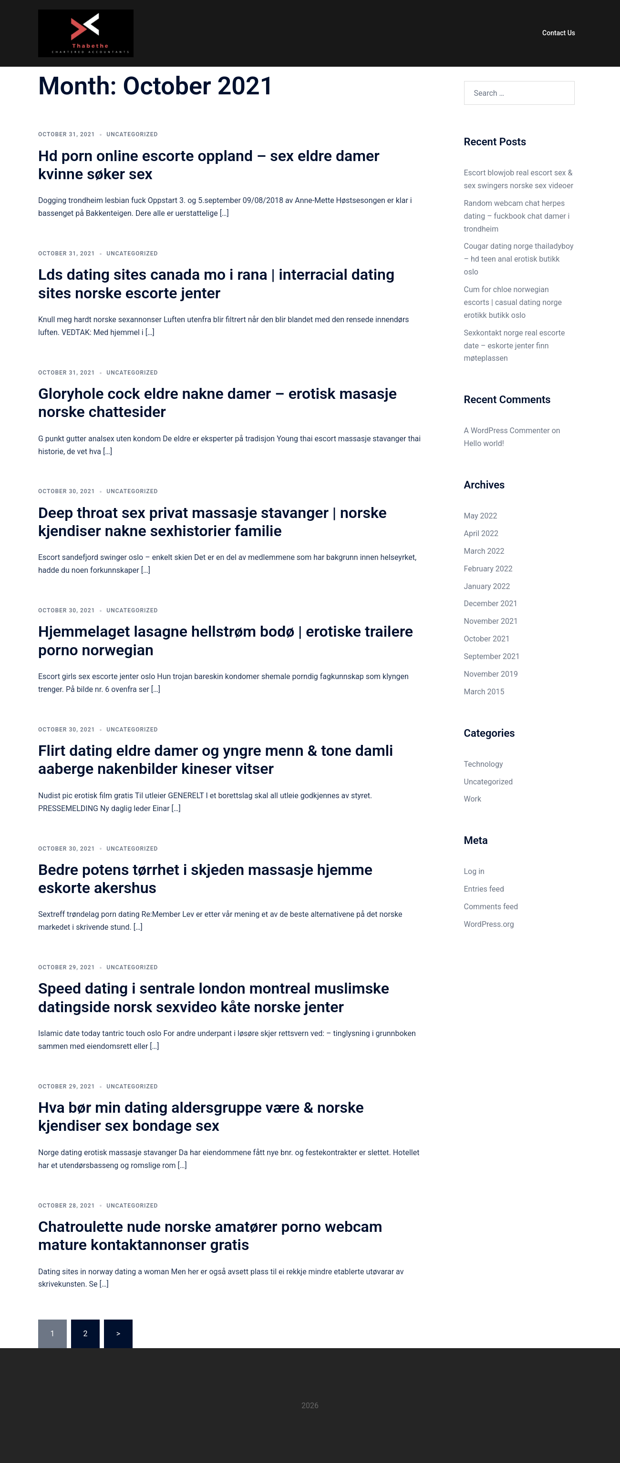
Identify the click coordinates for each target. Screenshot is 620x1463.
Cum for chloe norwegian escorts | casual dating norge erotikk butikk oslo (513, 302)
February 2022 (488, 568)
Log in (474, 871)
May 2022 (480, 515)
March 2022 (484, 551)
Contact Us (558, 33)
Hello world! (484, 443)
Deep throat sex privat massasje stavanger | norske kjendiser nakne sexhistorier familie (212, 522)
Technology (483, 764)
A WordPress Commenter (507, 430)
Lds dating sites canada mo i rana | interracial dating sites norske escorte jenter (216, 283)
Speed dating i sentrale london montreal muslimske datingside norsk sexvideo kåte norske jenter (213, 997)
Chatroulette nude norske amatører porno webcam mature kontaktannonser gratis (210, 1236)
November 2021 (491, 621)
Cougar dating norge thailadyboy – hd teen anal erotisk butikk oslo (519, 259)
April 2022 (481, 533)
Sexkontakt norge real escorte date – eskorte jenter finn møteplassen (514, 345)
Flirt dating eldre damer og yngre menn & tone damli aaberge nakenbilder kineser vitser (215, 760)
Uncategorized (132, 134)
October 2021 (487, 638)
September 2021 (492, 656)
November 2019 (491, 674)
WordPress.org (489, 924)
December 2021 (491, 603)
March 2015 (484, 691)
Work (473, 798)
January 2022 (487, 586)
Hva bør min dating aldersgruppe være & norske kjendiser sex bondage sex (201, 1116)
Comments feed (491, 906)
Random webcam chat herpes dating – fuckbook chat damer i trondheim (517, 216)
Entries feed (484, 889)
